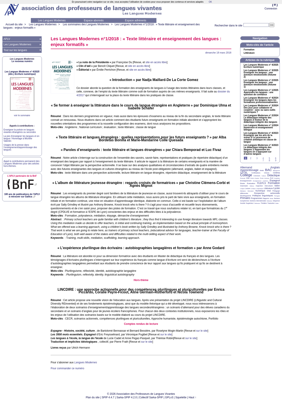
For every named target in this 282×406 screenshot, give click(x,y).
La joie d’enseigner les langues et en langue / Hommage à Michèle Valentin (21, 138)
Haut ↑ (192, 397)
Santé (271, 198)
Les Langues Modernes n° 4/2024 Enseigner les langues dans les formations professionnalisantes (261, 100)
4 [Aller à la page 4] (263, 158)
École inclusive (264, 178)
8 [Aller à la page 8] (269, 160)
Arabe (262, 170)
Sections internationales (258, 201)
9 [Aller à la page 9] (275, 160)
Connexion (271, 8)
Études (242, 183)
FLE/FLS (261, 183)
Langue (242, 188)
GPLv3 (169, 397)
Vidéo (276, 203)
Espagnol (275, 180)
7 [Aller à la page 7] (263, 160)
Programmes (256, 198)
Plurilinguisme (245, 196)
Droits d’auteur (254, 178)
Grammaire (244, 186)
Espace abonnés (94, 20)
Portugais (277, 196)
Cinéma (276, 173)
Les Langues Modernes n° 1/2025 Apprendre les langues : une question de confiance (261, 92)
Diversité (242, 178)
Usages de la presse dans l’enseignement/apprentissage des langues (20, 147)
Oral (269, 191)
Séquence (276, 201)
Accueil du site (14, 24)
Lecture (247, 188)
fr (275, 4)
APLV (7, 38)
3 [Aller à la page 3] (257, 158)
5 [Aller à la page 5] (269, 158)
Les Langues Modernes (51, 20)
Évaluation (251, 183)
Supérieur (250, 203)
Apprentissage (249, 170)
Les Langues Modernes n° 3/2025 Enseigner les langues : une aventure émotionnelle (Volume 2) (261, 73)
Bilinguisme (276, 170)
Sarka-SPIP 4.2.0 (127, 397)
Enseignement (245, 181)
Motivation (251, 191)
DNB (248, 178)
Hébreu (252, 186)
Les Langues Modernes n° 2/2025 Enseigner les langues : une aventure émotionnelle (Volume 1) (261, 83)
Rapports (266, 198)
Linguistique (259, 188)
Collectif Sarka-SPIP (151, 397)
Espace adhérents (135, 20)
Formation (249, 50)
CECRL (244, 172)
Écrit (271, 178)
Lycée (276, 188)
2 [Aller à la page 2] (250, 158)
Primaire (245, 198)
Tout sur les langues (15, 50)
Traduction (271, 203)
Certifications (255, 173)
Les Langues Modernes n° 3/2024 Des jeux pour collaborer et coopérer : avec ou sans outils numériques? (261, 109)
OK (210, 2)
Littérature (249, 53)
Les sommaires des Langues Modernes (86, 24)
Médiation (243, 191)
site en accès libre (156, 62)
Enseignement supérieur (260, 181)
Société (242, 203)
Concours (257, 175)
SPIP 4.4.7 (108, 397)
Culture (264, 175)
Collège (246, 175)
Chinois (266, 173)
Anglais (275, 167)
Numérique (260, 191)
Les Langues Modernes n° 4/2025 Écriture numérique (261, 66)
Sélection (269, 201)
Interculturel (269, 186)
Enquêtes (277, 178)
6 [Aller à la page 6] (275, 158)
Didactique (273, 175)
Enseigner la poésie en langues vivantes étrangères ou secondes (20, 131)
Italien (277, 186)
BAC (268, 170)
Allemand (246, 167)
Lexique (253, 188)
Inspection (259, 186)
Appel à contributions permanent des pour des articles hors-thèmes (21, 163)
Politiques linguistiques (262, 196)
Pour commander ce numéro (67, 368)
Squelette (181, 397)
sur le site (201, 330)
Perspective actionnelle (267, 193)
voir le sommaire (22, 115)
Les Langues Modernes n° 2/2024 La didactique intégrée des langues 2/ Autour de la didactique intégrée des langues (261, 118)
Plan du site (93, 397)
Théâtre (264, 203)
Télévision (257, 203)
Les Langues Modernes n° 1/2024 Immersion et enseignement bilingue (261, 127)
